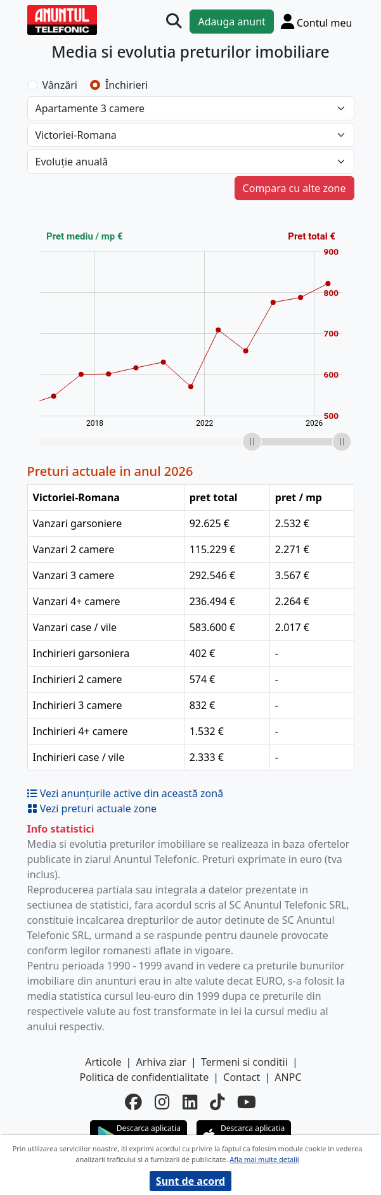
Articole (103, 1062)
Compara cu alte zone (294, 188)
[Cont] (316, 21)
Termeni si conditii (244, 1062)
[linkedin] (190, 1102)
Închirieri (126, 85)
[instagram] (162, 1102)
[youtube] (246, 1102)
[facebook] (133, 1102)
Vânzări (59, 85)
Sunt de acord (190, 1181)
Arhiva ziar (161, 1062)
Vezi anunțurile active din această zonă (125, 793)
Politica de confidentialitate (144, 1077)
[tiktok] (217, 1102)
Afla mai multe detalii (264, 1159)
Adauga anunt (231, 22)
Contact (241, 1077)
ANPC (287, 1077)
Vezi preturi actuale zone (92, 808)
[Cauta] (174, 21)
